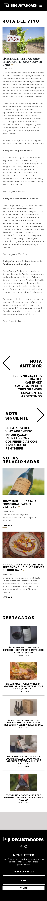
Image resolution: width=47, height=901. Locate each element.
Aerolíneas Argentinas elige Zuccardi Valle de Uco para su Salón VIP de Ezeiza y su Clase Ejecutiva (23, 762)
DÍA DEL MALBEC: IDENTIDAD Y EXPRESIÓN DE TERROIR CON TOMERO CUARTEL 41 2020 (23, 652)
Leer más (7, 526)
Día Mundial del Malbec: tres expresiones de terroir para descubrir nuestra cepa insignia (23, 725)
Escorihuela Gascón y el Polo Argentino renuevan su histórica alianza (23, 799)
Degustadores (20, 5)
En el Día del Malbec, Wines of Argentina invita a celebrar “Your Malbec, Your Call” (23, 688)
